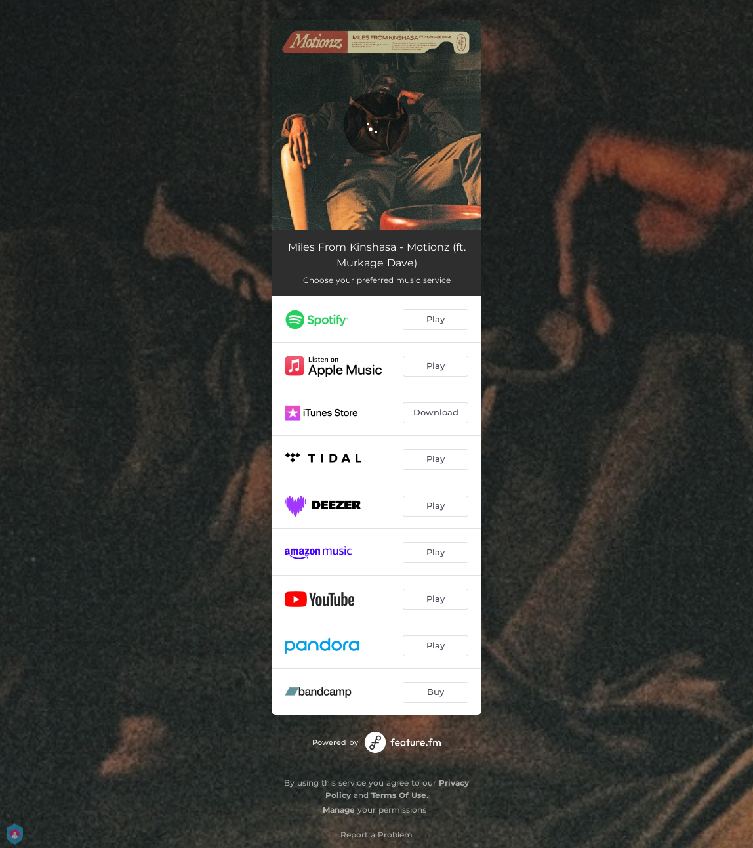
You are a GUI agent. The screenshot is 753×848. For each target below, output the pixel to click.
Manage (339, 810)
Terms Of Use (398, 795)
